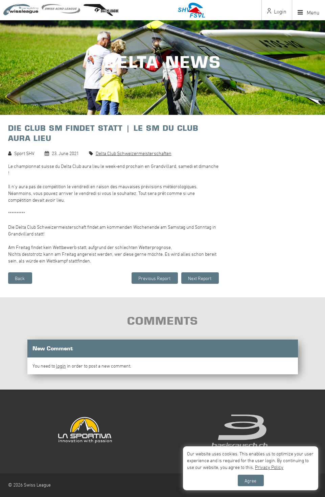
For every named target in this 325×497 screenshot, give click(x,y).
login (61, 366)
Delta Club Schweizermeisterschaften (133, 153)
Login (276, 11)
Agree (250, 480)
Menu (309, 12)
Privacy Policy (269, 467)
